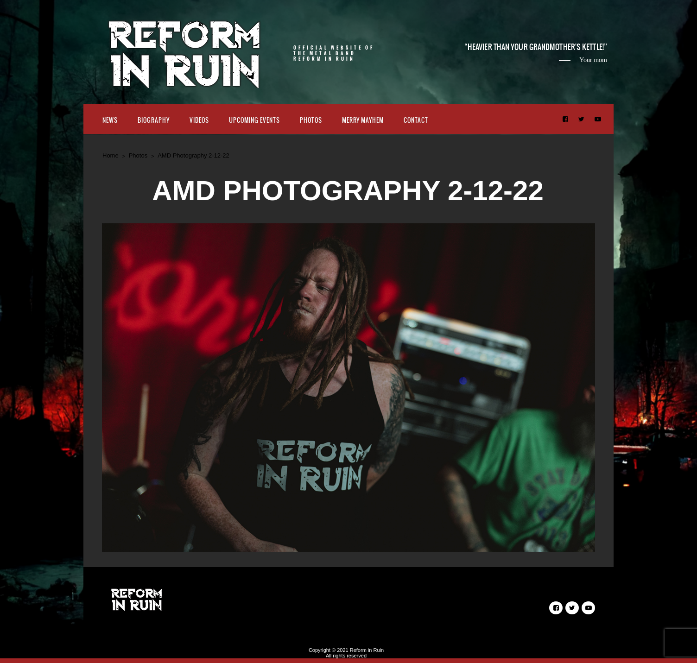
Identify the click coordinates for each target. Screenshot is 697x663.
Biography (154, 120)
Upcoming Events (254, 120)
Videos (199, 120)
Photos (311, 120)
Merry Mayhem (363, 120)
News (110, 120)
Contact (416, 120)
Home (110, 155)
